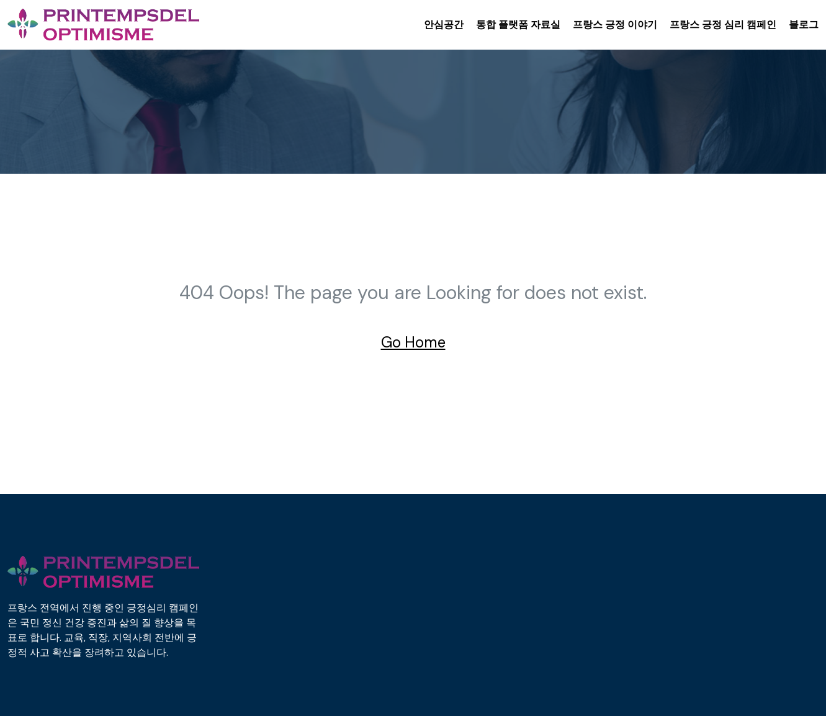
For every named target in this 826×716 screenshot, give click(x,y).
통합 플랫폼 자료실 (518, 24)
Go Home (413, 342)
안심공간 (444, 24)
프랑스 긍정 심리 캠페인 (723, 24)
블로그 (804, 24)
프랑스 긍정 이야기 (615, 24)
